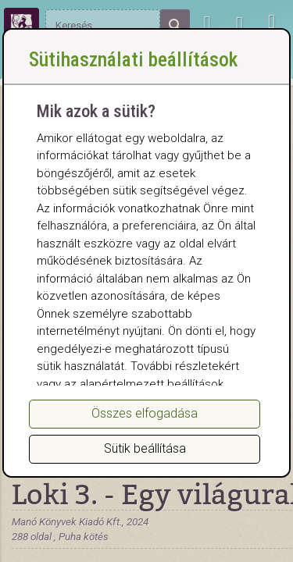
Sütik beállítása (145, 448)
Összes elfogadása (144, 413)
